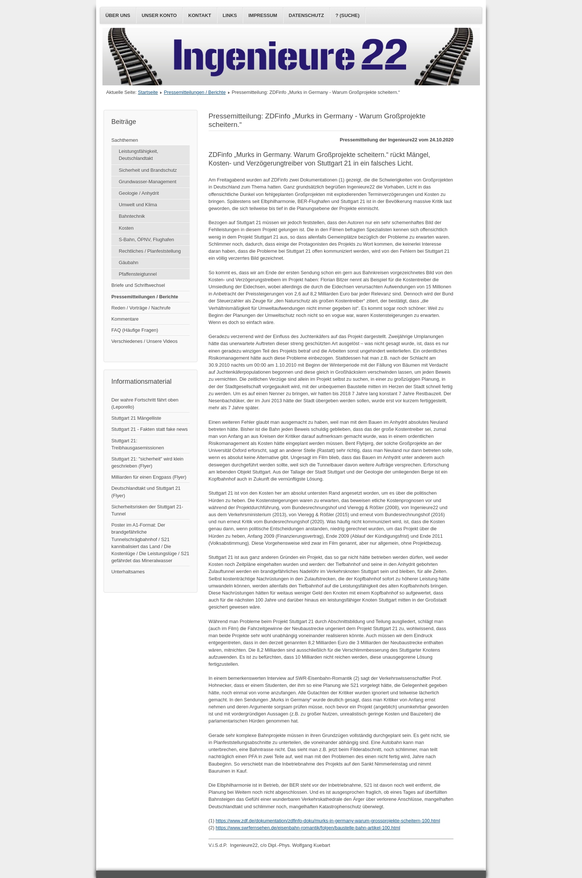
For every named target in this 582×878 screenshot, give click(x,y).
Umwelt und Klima (138, 204)
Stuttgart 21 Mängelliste (136, 418)
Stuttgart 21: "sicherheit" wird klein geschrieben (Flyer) (147, 462)
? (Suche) (348, 15)
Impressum (262, 15)
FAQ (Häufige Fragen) (134, 330)
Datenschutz (306, 15)
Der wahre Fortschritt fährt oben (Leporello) (145, 403)
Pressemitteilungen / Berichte (195, 92)
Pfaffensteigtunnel (138, 274)
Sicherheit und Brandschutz (148, 170)
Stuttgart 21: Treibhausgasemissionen (137, 444)
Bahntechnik (132, 216)
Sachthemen (124, 140)
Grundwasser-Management (147, 181)
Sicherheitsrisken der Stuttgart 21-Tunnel (147, 510)
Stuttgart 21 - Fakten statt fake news (149, 429)
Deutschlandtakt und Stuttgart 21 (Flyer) (145, 491)
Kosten (126, 228)
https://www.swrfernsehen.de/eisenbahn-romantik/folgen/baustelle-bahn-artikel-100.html (308, 828)
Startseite (148, 92)
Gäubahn (128, 262)
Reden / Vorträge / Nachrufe (140, 308)
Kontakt (199, 15)
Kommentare (124, 319)
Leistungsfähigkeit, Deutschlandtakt (138, 154)
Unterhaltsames (128, 571)
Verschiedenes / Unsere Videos (144, 341)
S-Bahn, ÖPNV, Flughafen (146, 239)
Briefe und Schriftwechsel (138, 285)
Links (230, 15)
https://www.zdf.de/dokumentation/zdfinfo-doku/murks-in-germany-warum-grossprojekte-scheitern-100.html (328, 820)
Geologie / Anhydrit (139, 193)
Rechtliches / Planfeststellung (150, 251)
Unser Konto (159, 15)
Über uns (117, 15)
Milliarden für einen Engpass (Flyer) (148, 477)
